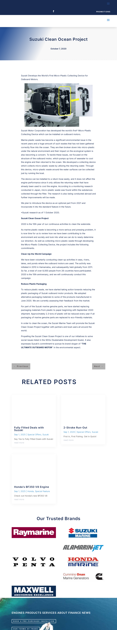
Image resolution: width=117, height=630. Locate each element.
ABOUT (62, 612)
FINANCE (74, 612)
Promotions (103, 12)
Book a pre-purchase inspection (33, 621)
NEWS (86, 612)
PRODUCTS (33, 612)
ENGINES (18, 612)
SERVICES (49, 612)
